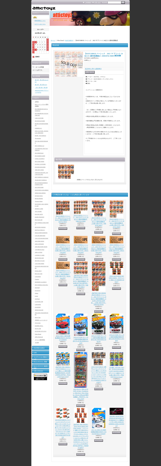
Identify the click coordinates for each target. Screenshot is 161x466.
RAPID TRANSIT (39, 217)
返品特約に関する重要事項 (93, 69)
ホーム (53, 40)
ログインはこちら (40, 24)
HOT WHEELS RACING (41, 285)
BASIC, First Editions (40, 135)
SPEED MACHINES (40, 193)
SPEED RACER (39, 310)
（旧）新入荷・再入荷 (41, 87)
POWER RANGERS (40, 167)
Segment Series (39, 195)
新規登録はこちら (40, 20)
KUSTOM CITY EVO (40, 331)
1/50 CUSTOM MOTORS (41, 238)
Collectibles (38, 304)
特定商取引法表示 (39, 348)
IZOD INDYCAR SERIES (42, 190)
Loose (36, 296)
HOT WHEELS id (39, 145)
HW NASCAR (38, 219)
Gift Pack (37, 299)
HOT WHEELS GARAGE (41, 177)
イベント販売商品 (40, 339)
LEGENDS (38, 307)
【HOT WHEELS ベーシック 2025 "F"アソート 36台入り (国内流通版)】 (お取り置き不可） (116, 248)
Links (35, 352)
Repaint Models (39, 198)
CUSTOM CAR (39, 301)
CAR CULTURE (39, 118)
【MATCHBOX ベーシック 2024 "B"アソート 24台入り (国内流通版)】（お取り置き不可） (116, 223)
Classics (37, 279)
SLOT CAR (38, 328)
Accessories (38, 138)
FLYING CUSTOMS (40, 164)
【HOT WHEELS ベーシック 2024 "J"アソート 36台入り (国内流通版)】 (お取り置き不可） (62, 274)
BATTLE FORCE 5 (40, 230)
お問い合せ (97, 2)
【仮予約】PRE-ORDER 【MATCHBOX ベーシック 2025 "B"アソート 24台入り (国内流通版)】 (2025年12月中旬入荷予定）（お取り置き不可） (98, 298)
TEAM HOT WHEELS (41, 180)
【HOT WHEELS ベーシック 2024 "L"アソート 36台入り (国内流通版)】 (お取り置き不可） (62, 248)
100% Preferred (39, 337)
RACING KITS (39, 214)
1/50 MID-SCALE (39, 249)
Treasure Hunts (39, 201)
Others (36, 293)
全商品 (37, 101)
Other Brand (38, 334)
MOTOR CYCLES (40, 260)
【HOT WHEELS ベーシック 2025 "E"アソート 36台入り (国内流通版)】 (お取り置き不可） (80, 248)
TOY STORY (38, 211)
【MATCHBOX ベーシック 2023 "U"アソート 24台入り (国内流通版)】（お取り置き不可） (98, 221)
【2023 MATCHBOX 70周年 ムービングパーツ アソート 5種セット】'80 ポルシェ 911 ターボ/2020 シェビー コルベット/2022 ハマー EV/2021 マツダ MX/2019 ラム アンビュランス (98, 374)
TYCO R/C (38, 323)
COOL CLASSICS (40, 158)
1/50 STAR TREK (39, 263)
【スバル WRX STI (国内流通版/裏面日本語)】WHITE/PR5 (98, 432)
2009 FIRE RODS (39, 241)
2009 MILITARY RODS (41, 246)
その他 (37, 342)
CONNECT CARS (39, 255)
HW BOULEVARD (40, 121)
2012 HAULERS (39, 187)
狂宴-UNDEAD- (38, 371)
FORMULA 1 (38, 128)
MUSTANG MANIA (40, 227)
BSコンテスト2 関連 (40, 361)
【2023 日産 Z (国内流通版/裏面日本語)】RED (62, 338)
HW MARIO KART (40, 156)
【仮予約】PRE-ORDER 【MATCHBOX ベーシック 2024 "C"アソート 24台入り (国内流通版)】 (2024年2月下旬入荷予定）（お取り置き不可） (80, 281)
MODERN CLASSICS (41, 282)
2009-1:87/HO (38, 252)
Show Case (38, 317)
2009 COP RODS (39, 244)
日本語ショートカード (41, 320)
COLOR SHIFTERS (40, 235)
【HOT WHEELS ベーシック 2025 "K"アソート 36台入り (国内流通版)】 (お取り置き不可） (98, 248)
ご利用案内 (88, 2)
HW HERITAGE (39, 153)
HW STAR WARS (39, 161)
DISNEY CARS (39, 208)
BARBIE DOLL (39, 325)
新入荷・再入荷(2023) (41, 84)
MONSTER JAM (39, 258)
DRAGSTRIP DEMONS (41, 232)
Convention (38, 276)
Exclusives (37, 290)
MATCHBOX (69, 40)
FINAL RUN (38, 271)
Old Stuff (37, 287)
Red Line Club (38, 273)
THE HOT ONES (39, 169)
